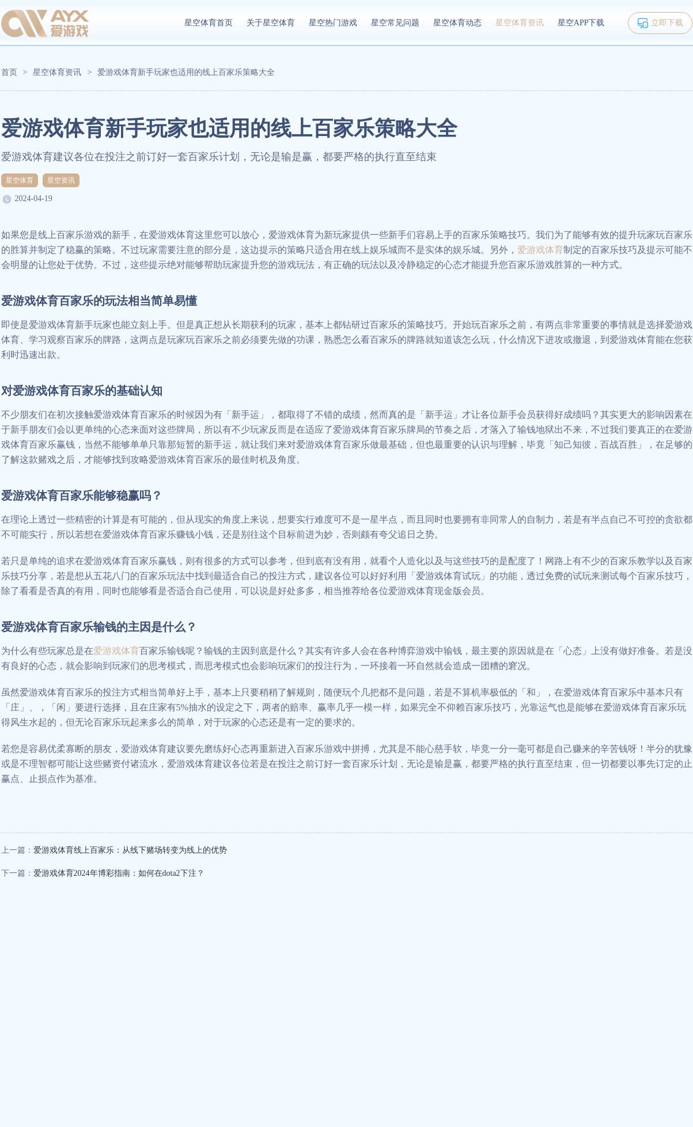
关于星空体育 (271, 22)
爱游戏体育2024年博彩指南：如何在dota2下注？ (119, 873)
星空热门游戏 (333, 22)
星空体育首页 (208, 22)
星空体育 (19, 180)
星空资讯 (61, 180)
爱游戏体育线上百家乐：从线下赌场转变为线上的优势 (130, 850)
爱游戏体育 (540, 250)
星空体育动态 (457, 22)
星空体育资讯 (519, 22)
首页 (9, 72)
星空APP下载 (581, 22)
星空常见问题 (395, 22)
